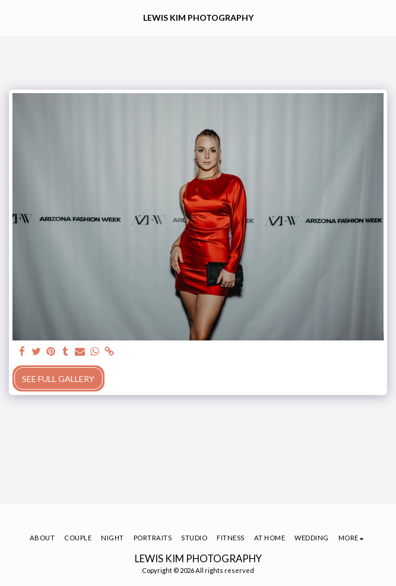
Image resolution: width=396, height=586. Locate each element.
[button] (13, 17)
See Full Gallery (58, 379)
